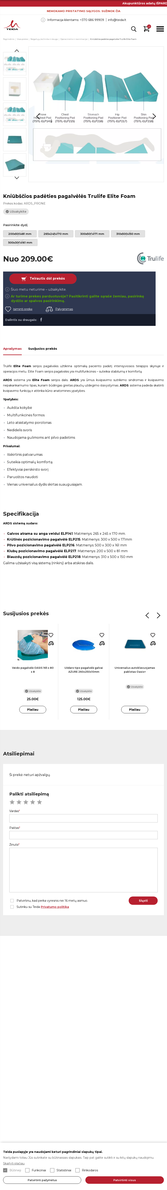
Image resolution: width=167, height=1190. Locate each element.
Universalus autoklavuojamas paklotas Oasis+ (135, 669)
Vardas (14, 811)
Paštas (14, 828)
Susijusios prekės (42, 349)
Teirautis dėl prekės (47, 278)
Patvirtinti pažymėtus (42, 1180)
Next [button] (154, 116)
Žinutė (13, 845)
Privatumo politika (55, 907)
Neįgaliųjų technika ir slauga (44, 39)
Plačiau (32, 709)
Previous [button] (38, 116)
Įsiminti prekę (22, 309)
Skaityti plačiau (13, 1163)
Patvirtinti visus (124, 1180)
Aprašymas (12, 349)
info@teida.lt (117, 20)
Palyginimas (64, 309)
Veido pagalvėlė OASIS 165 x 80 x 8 (33, 669)
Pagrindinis (8, 39)
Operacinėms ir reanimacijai (74, 39)
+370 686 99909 (92, 20)
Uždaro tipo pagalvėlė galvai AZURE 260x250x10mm (83, 669)
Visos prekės (22, 39)
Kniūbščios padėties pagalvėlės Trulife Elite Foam (113, 39)
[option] (96, 114)
